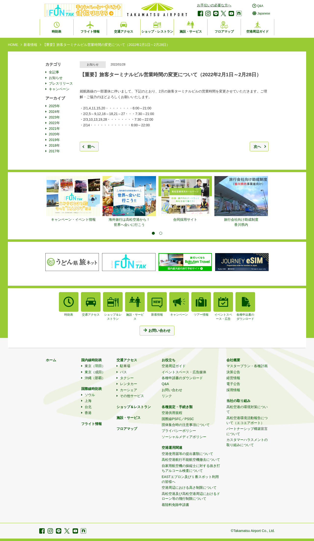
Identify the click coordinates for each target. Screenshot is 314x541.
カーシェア (128, 390)
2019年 (54, 140)
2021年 (54, 128)
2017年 (54, 151)
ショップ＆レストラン (134, 407)
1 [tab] (153, 233)
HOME (13, 45)
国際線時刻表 (91, 389)
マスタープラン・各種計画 (247, 366)
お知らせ (56, 78)
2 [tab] (160, 233)
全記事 (54, 72)
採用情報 (233, 390)
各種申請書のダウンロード (182, 378)
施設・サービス (129, 418)
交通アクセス (127, 360)
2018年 (54, 145)
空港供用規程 (172, 413)
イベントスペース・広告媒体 (184, 372)
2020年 (54, 134)
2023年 (54, 117)
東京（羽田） (95, 366)
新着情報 (30, 45)
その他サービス (132, 396)
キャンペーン (59, 89)
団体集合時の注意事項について (186, 425)
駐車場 (125, 366)
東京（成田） (95, 372)
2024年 (54, 112)
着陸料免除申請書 (175, 505)
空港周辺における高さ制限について (189, 487)
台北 (88, 407)
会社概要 (233, 360)
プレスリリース (61, 83)
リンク (167, 396)
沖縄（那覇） (95, 378)
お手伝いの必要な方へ (214, 5)
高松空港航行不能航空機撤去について (191, 460)
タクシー (127, 378)
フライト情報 (91, 424)
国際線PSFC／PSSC (178, 419)
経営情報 (233, 378)
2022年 (54, 123)
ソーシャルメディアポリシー (184, 437)
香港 (88, 413)
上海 (88, 401)
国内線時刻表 (91, 360)
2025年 (54, 106)
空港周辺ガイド (174, 366)
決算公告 (233, 372)
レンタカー (128, 384)
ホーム (51, 360)
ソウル (90, 395)
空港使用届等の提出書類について (187, 454)
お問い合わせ (172, 390)
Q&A (165, 384)
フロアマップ (127, 429)
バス (123, 372)
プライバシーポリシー (179, 431)
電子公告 (233, 384)
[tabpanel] (73, 199)
